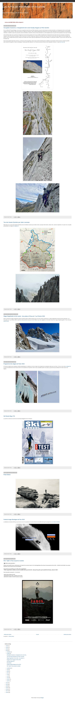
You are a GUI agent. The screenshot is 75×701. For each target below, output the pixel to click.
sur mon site (62, 42)
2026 (7, 645)
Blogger (42, 697)
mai (8, 674)
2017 (7, 690)
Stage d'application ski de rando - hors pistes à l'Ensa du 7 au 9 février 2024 (24, 316)
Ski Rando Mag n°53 (9, 416)
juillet (8, 671)
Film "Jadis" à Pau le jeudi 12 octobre (14, 560)
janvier (8, 680)
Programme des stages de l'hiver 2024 (14, 364)
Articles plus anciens (67, 634)
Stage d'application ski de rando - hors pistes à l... (16, 658)
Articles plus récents (7, 634)
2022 (7, 682)
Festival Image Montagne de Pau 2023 (14, 519)
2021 (7, 684)
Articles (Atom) (11, 636)
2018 (7, 689)
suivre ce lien (6, 321)
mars (8, 677)
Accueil (37, 634)
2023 (7, 650)
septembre (9, 668)
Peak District (7, 474)
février (8, 679)
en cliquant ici (16, 225)
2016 (7, 692)
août (8, 669)
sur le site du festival (56, 521)
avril (8, 676)
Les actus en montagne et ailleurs (24, 6)
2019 (7, 687)
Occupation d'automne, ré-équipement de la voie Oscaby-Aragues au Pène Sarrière (26, 27)
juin (8, 672)
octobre (8, 653)
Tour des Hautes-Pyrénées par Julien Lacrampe (17, 222)
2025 (7, 647)
